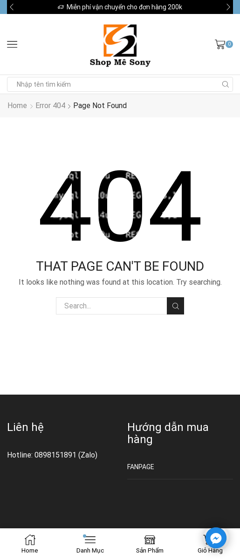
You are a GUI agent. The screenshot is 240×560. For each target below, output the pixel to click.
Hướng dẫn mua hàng (168, 433)
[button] (11, 7)
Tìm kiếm (175, 306)
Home (17, 105)
